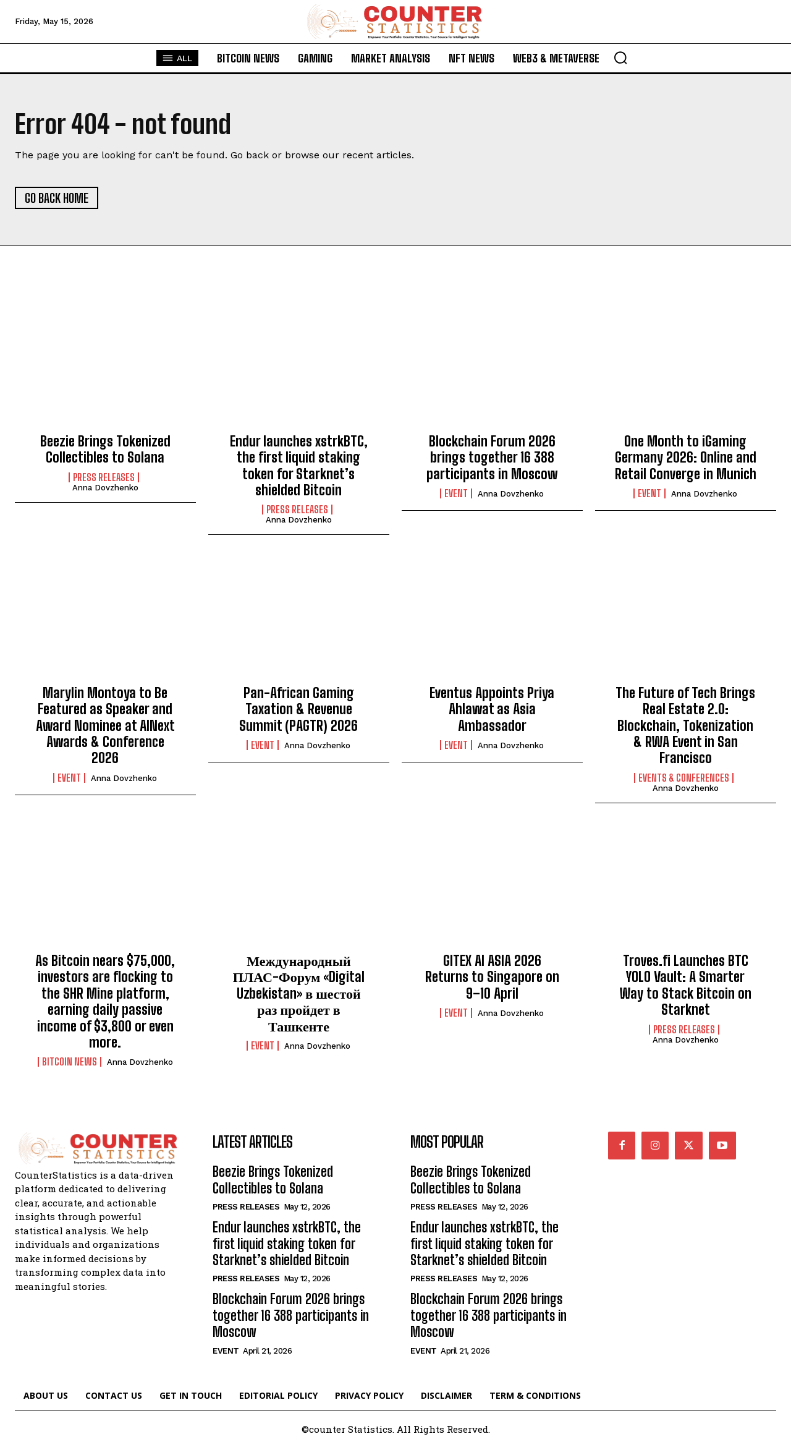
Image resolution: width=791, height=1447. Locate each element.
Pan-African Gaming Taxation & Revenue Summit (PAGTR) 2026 (298, 709)
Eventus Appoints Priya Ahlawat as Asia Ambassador (491, 709)
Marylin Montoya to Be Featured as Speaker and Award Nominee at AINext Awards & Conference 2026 (105, 726)
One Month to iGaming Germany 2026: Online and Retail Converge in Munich (685, 457)
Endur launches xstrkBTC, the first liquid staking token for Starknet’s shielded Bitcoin (299, 465)
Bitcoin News (69, 1062)
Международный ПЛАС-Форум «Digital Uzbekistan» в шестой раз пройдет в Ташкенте (299, 993)
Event (456, 493)
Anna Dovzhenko (105, 487)
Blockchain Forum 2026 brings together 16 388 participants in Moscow (491, 457)
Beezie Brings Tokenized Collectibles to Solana (105, 449)
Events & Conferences (683, 778)
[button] (620, 57)
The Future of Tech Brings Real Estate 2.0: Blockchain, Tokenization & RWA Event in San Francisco (685, 726)
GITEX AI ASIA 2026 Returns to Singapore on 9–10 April (492, 977)
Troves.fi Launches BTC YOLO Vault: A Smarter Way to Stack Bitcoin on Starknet (685, 985)
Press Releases (104, 477)
